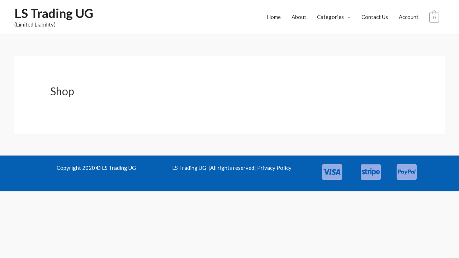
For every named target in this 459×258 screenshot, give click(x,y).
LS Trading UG (53, 12)
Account (409, 17)
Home (274, 17)
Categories (330, 17)
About (299, 17)
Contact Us (375, 17)
